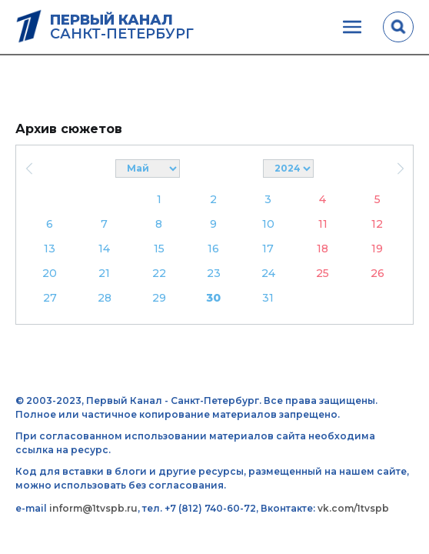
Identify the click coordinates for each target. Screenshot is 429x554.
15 (159, 248)
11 (323, 224)
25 (322, 273)
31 (268, 298)
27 (50, 298)
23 (214, 273)
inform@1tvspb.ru (93, 508)
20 (49, 273)
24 (268, 273)
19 (377, 248)
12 (377, 224)
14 (104, 248)
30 (213, 298)
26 (377, 273)
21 (104, 273)
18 (322, 248)
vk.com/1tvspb (353, 508)
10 (268, 224)
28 (104, 298)
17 (268, 248)
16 (213, 248)
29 (159, 298)
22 (159, 273)
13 (49, 248)
